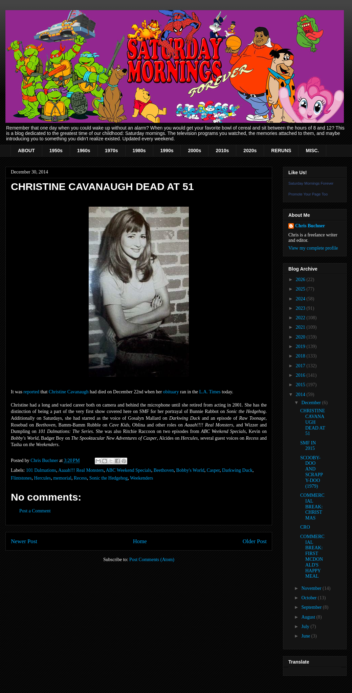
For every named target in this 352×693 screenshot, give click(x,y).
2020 (301, 337)
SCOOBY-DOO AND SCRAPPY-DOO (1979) (311, 472)
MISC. (312, 150)
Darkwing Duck (237, 470)
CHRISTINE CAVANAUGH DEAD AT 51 (312, 422)
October (309, 597)
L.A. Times (209, 391)
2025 (301, 289)
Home (140, 541)
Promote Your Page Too (308, 194)
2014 (301, 394)
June (306, 636)
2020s (250, 150)
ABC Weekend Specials (128, 470)
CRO (305, 527)
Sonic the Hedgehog (108, 478)
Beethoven (164, 470)
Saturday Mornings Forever (310, 183)
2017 (301, 365)
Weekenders (141, 478)
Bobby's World (190, 470)
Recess (80, 478)
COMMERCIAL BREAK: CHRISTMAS (312, 507)
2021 (301, 327)
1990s (167, 150)
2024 (301, 298)
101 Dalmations (41, 470)
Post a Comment (35, 510)
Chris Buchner (310, 225)
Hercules (42, 478)
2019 (301, 346)
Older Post (255, 541)
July (305, 626)
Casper (213, 470)
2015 (301, 384)
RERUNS (281, 150)
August (308, 617)
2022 (301, 317)
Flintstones (21, 478)
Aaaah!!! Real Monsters (81, 470)
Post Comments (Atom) (151, 559)
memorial (62, 478)
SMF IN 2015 (308, 445)
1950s (56, 150)
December (311, 402)
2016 (301, 375)
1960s (83, 150)
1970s (111, 150)
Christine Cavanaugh (69, 391)
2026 (301, 279)
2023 (301, 308)
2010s (222, 150)
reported (31, 391)
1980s (139, 150)
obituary (171, 391)
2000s (194, 150)
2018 (301, 356)
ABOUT (26, 150)
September (312, 607)
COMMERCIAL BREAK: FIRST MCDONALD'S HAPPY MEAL (312, 556)
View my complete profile (313, 248)
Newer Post (24, 541)
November (312, 588)
